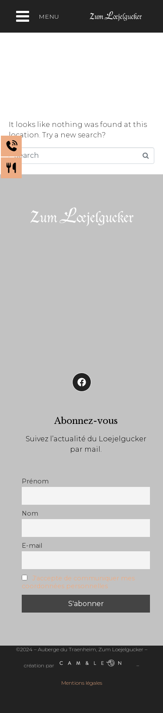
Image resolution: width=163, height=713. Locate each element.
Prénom (35, 481)
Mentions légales (81, 683)
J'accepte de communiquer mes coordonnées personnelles (78, 582)
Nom (30, 513)
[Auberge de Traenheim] (81, 296)
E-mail (32, 546)
